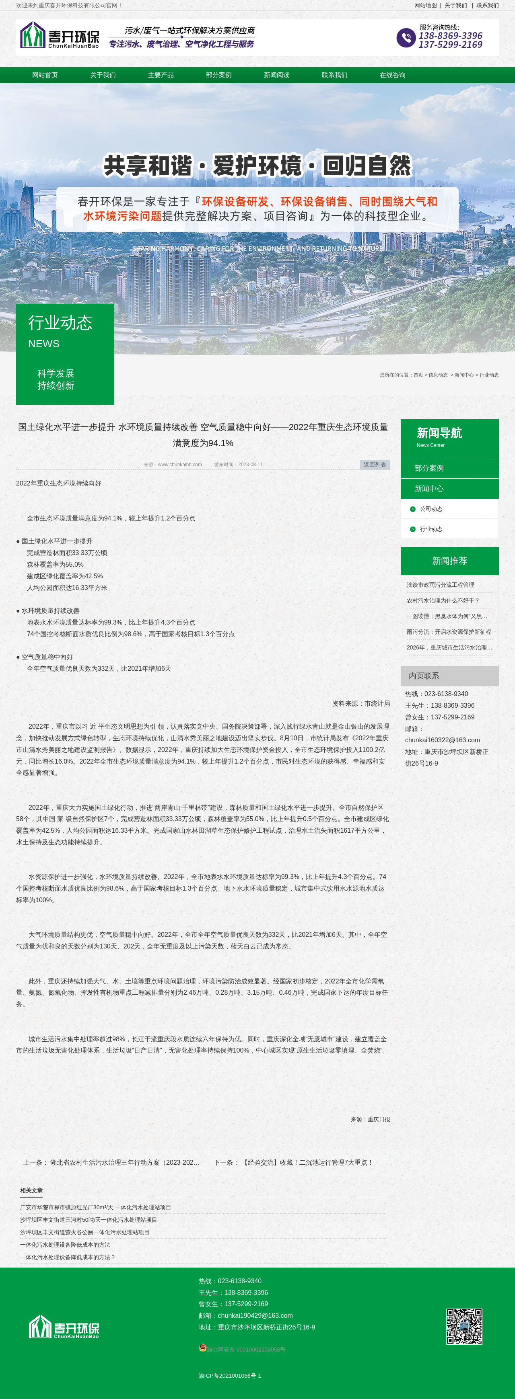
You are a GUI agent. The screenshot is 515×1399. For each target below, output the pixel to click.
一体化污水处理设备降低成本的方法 (65, 1244)
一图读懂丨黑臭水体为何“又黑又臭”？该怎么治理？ (450, 616)
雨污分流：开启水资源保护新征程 (449, 632)
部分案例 (219, 75)
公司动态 (431, 509)
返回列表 (375, 464)
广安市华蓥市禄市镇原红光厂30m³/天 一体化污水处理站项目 (95, 1207)
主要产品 (161, 75)
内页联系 (424, 676)
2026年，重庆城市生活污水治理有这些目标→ (450, 647)
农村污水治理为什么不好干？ (443, 600)
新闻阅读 (277, 75)
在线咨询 (393, 75)
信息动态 (438, 375)
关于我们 (103, 75)
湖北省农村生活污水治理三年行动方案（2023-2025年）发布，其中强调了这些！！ (168, 1162)
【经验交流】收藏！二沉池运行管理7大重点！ (306, 1162)
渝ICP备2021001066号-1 (230, 1375)
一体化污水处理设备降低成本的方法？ (68, 1257)
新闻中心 (464, 375)
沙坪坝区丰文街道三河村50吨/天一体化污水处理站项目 (88, 1220)
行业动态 (431, 529)
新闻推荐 (450, 561)
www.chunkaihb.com (180, 464)
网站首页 (45, 75)
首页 (418, 375)
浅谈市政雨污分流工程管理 (440, 585)
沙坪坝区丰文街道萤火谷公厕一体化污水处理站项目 (85, 1232)
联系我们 (335, 75)
